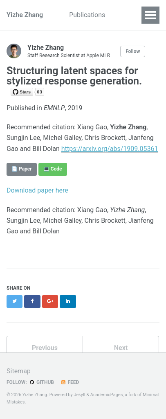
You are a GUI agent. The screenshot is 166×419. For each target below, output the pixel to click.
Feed (69, 382)
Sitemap (19, 371)
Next (121, 348)
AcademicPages (106, 394)
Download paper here (37, 190)
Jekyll (79, 394)
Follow (133, 51)
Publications (87, 15)
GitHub (41, 382)
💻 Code (52, 169)
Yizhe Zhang (25, 15)
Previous (45, 348)
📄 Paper (21, 169)
